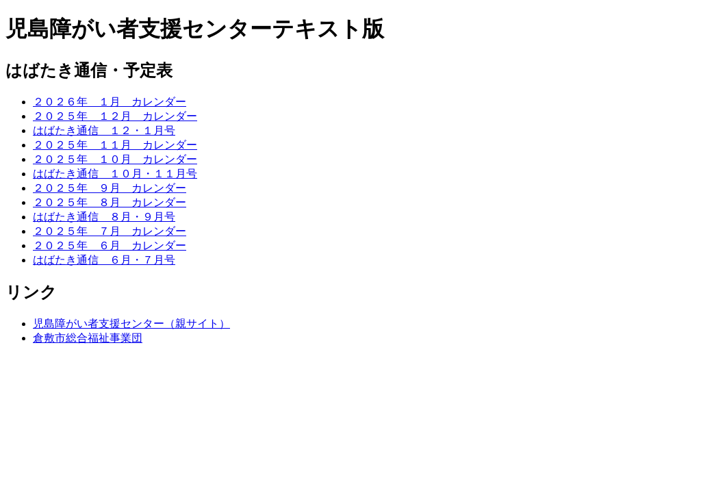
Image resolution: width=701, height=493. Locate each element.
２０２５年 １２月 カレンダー (115, 116)
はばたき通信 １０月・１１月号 (115, 173)
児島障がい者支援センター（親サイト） (131, 323)
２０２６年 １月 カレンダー (109, 102)
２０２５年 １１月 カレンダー (115, 145)
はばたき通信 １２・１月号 (104, 130)
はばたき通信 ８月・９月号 (104, 217)
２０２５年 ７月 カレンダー (109, 231)
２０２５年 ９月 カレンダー (109, 188)
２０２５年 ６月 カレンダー (109, 245)
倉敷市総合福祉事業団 (87, 338)
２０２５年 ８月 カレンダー (109, 202)
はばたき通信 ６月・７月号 (104, 260)
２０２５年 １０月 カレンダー (115, 159)
